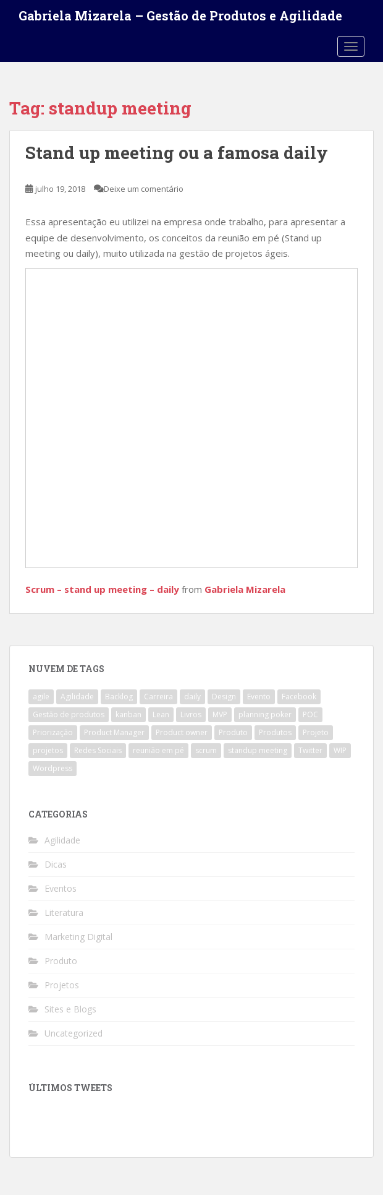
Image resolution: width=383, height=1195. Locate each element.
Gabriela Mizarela (244, 589)
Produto (60, 961)
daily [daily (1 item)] (192, 696)
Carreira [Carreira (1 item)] (158, 696)
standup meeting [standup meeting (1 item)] (257, 750)
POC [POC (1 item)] (310, 714)
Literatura (63, 912)
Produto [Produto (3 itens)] (233, 732)
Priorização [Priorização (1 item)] (53, 732)
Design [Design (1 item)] (224, 696)
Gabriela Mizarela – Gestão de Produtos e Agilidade (180, 15)
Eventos (60, 888)
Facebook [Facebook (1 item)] (299, 696)
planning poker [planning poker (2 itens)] (265, 714)
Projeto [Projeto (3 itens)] (316, 732)
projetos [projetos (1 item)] (48, 750)
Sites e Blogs (70, 1009)
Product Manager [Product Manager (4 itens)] (114, 732)
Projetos (61, 985)
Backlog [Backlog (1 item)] (119, 696)
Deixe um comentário (143, 188)
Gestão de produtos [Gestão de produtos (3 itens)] (68, 714)
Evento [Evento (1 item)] (259, 696)
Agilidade (62, 840)
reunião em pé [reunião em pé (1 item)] (158, 750)
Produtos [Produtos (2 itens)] (275, 732)
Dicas (55, 864)
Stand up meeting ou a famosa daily (176, 152)
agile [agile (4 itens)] (41, 696)
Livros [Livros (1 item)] (190, 714)
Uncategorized (73, 1033)
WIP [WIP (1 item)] (340, 750)
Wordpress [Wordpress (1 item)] (52, 768)
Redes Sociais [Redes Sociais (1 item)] (98, 750)
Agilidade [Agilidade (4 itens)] (77, 696)
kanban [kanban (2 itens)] (128, 714)
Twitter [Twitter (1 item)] (310, 750)
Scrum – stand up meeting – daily (102, 589)
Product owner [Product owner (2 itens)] (182, 732)
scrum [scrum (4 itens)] (206, 750)
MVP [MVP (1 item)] (220, 714)
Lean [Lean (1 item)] (161, 714)
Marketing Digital (78, 937)
